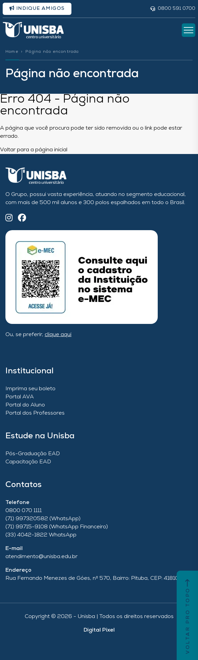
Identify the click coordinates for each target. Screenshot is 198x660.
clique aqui (58, 334)
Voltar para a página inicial (33, 150)
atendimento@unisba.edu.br (41, 556)
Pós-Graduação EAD (32, 454)
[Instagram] (9, 218)
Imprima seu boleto (30, 389)
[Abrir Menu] (188, 30)
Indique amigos (37, 8)
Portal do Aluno (25, 405)
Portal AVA (19, 397)
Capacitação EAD (28, 462)
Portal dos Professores (35, 413)
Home (11, 52)
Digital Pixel (99, 630)
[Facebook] (22, 218)
